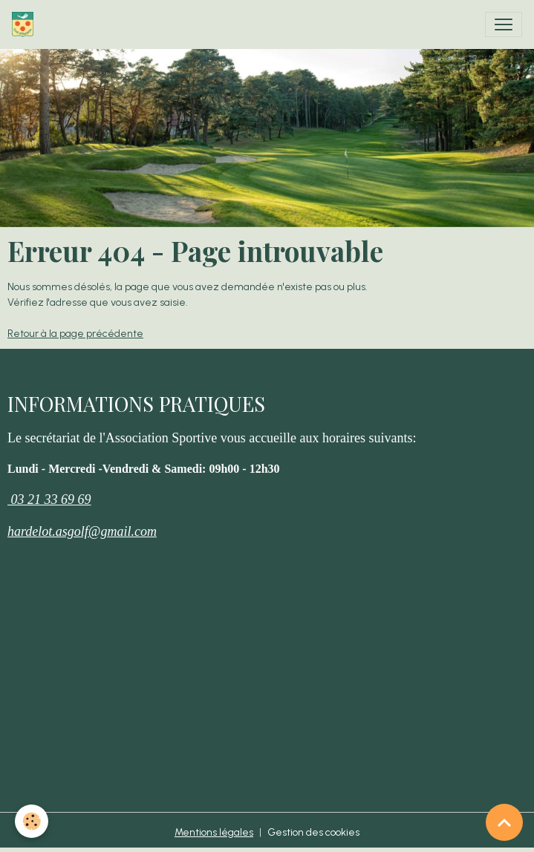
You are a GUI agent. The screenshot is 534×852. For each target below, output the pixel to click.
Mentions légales (214, 832)
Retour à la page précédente (75, 333)
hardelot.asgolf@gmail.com (82, 531)
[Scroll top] (504, 822)
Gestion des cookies (313, 832)
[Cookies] (31, 821)
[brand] (25, 24)
